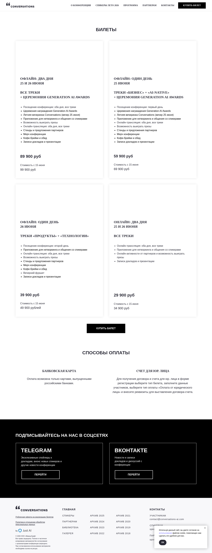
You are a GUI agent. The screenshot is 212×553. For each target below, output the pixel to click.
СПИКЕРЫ (68, 515)
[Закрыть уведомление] (205, 527)
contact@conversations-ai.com (167, 519)
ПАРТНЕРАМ (149, 5)
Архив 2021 (123, 515)
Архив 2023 (97, 527)
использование (165, 533)
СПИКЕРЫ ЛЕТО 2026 (107, 5)
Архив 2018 (123, 533)
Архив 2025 (97, 515)
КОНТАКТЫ (167, 5)
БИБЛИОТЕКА (70, 527)
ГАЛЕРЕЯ (67, 533)
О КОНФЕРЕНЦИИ (81, 5)
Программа (130, 5)
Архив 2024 (97, 521)
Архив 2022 (97, 533)
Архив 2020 (123, 521)
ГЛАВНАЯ (69, 509)
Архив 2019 (123, 527)
